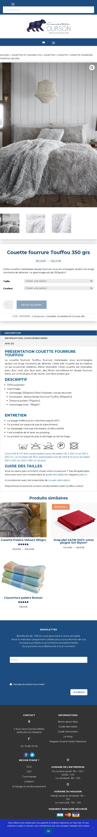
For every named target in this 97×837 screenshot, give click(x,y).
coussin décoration (59, 480)
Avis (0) (9, 343)
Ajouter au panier (31, 304)
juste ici (82, 474)
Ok (48, 831)
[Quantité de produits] (8, 304)
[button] (92, 67)
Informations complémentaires (26, 338)
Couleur (8, 288)
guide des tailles (55, 474)
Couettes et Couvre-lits (26, 55)
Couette (63, 55)
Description (13, 333)
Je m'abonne (79, 692)
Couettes (49, 55)
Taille (6, 281)
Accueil (4, 55)
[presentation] (33, 672)
